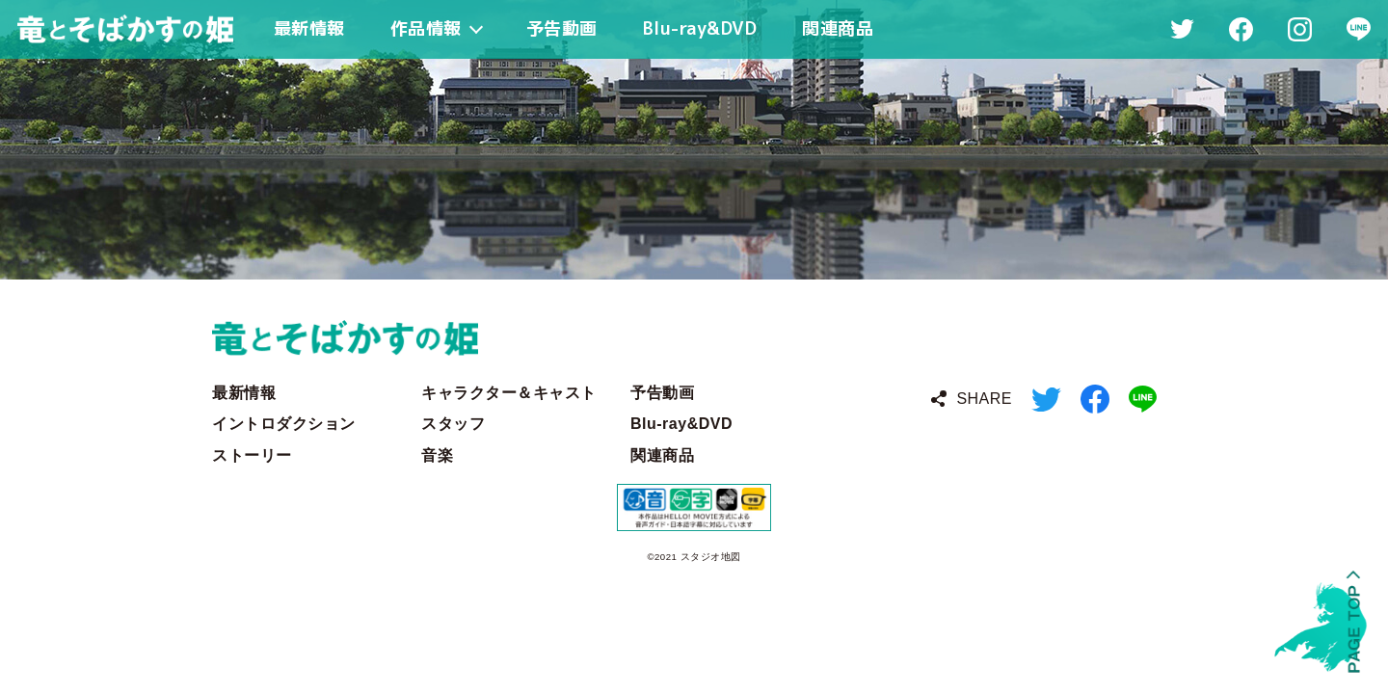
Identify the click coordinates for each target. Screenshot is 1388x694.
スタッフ (453, 423)
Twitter (1046, 399)
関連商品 (662, 455)
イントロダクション (284, 423)
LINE (1143, 399)
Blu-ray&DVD (681, 423)
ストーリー (252, 455)
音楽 (437, 455)
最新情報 (244, 393)
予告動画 (662, 393)
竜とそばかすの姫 (694, 338)
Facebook (1095, 399)
